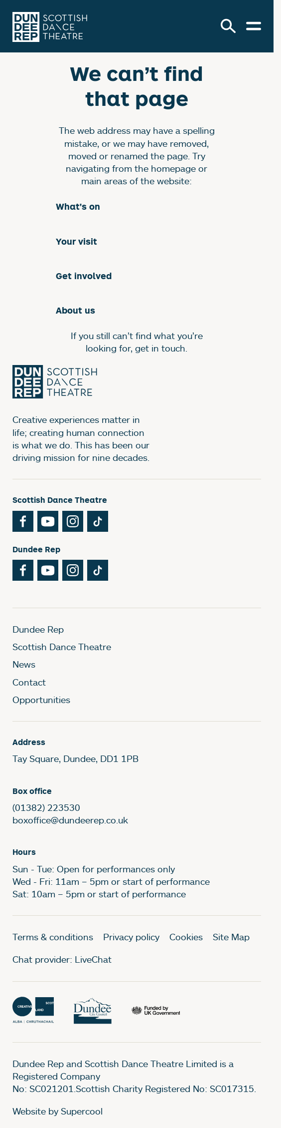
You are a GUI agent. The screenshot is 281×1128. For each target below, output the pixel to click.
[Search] (228, 25)
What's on (78, 206)
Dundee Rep (38, 629)
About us (75, 310)
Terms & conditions (52, 936)
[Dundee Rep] (49, 26)
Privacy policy (131, 936)
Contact (29, 682)
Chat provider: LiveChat (62, 959)
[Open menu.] (253, 25)
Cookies (186, 936)
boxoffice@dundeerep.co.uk (70, 819)
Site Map (231, 936)
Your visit (76, 241)
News (23, 664)
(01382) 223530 (46, 807)
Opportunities (41, 699)
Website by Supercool (57, 1111)
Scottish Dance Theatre (61, 646)
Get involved (84, 276)
